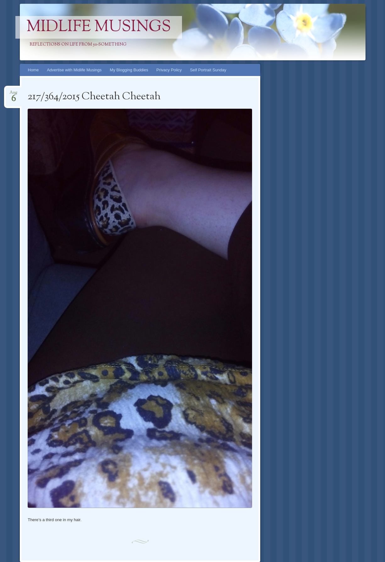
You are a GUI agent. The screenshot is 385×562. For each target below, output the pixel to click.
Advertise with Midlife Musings (74, 70)
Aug (13, 94)
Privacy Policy (169, 70)
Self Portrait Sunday (208, 70)
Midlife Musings (98, 27)
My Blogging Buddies (129, 70)
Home (33, 70)
